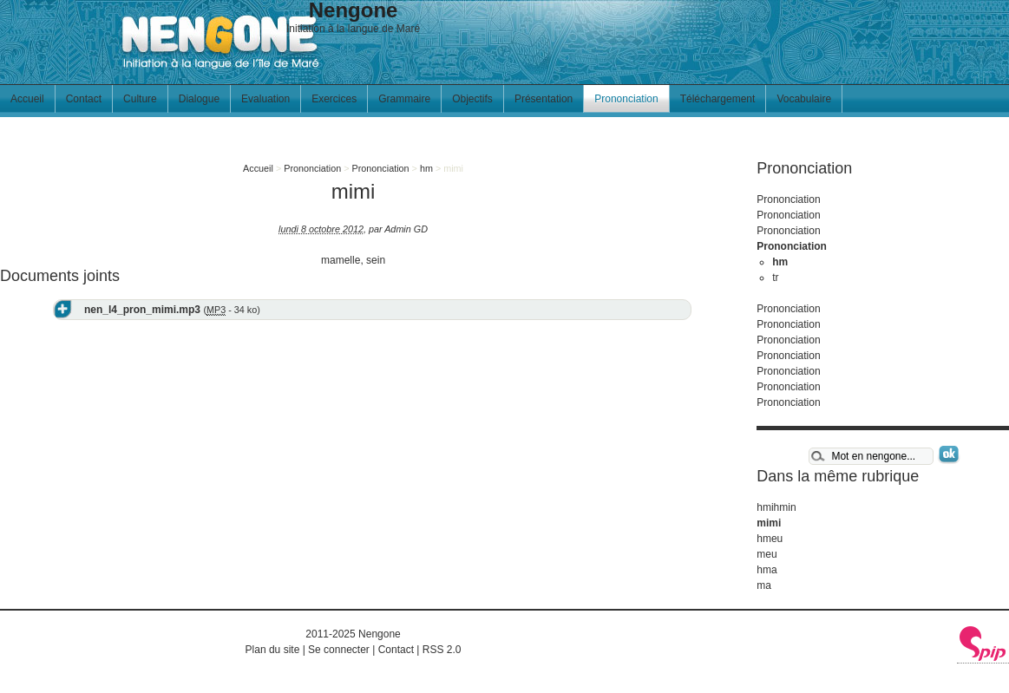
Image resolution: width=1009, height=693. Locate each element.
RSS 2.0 (442, 650)
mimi (769, 523)
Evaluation (265, 99)
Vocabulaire (803, 99)
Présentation (543, 99)
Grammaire (404, 99)
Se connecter (339, 650)
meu (766, 554)
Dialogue (199, 99)
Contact (84, 99)
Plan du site (273, 650)
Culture (140, 99)
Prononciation (626, 99)
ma (764, 585)
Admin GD (406, 229)
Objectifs (472, 99)
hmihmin (776, 507)
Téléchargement (718, 99)
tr (775, 277)
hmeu (770, 539)
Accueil (27, 99)
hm (426, 168)
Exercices (334, 99)
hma (766, 570)
